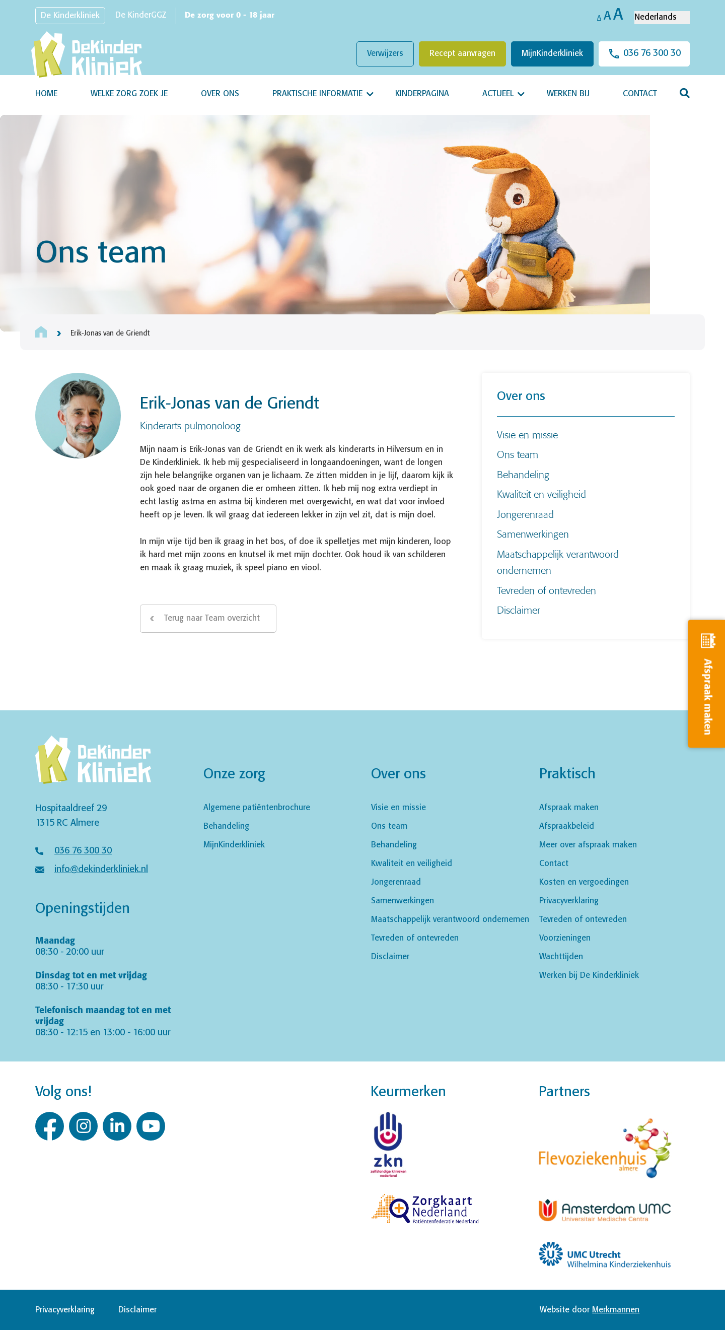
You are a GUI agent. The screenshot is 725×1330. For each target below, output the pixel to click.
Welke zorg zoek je (129, 94)
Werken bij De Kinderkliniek (589, 975)
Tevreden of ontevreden (546, 590)
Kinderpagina (422, 94)
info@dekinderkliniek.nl (101, 869)
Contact (640, 94)
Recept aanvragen (462, 53)
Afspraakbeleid (566, 826)
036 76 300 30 (652, 53)
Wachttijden (561, 957)
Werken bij (568, 94)
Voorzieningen (565, 938)
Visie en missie (527, 434)
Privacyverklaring (569, 901)
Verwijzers (385, 53)
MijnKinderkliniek (552, 53)
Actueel (498, 94)
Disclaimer (518, 610)
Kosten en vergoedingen (584, 882)
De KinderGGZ (140, 15)
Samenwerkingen (533, 534)
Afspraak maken (569, 808)
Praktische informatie (317, 94)
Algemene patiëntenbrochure (256, 808)
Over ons (220, 94)
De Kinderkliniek (70, 16)
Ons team (517, 454)
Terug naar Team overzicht (212, 618)
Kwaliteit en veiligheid (541, 494)
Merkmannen (615, 1310)
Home (46, 94)
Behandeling (523, 474)
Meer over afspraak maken (588, 845)
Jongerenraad (525, 514)
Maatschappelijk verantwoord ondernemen (450, 919)
